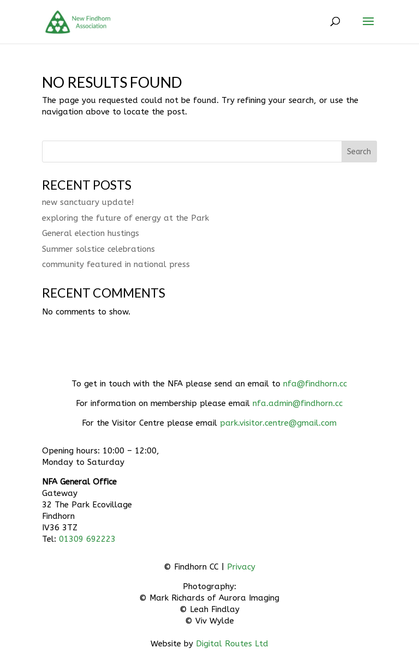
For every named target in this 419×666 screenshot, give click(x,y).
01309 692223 (87, 539)
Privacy (241, 567)
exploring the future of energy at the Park (125, 218)
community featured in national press (116, 264)
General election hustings (90, 233)
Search (359, 151)
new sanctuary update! (88, 202)
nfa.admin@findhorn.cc (298, 403)
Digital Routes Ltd (232, 644)
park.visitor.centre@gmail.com (278, 423)
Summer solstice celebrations (98, 249)
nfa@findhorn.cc (315, 384)
